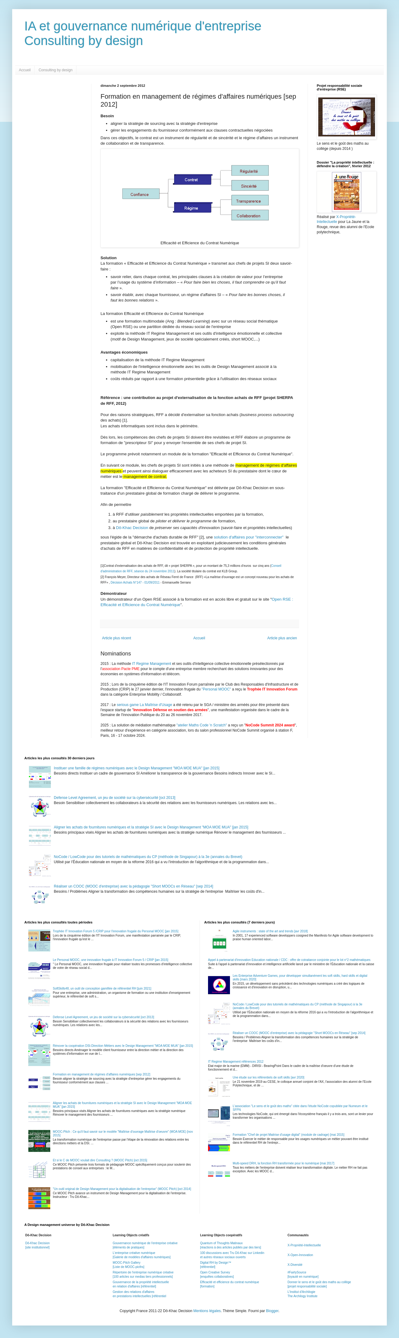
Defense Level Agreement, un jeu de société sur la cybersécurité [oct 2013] (114, 798)
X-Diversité (295, 1264)
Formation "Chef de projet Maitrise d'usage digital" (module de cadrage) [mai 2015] (288, 1134)
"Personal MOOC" (216, 689)
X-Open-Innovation (300, 1255)
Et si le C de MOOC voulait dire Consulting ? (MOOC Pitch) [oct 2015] (100, 1160)
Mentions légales (207, 1311)
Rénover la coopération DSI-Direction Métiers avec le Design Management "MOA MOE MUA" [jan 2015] (123, 1045)
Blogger (272, 1311)
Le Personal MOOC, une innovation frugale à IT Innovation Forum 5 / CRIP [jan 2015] (110, 960)
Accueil (25, 70)
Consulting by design (55, 70)
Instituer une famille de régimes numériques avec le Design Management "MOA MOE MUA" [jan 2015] (136, 768)
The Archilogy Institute (302, 1296)
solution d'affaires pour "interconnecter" (249, 537)
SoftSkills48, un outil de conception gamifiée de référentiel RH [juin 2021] (102, 988)
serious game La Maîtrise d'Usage (144, 705)
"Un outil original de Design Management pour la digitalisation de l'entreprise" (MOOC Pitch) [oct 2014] (122, 1189)
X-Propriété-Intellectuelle (304, 1245)
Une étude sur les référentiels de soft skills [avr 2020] (268, 1077)
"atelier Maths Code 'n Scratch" (202, 725)
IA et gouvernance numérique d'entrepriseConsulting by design (143, 33)
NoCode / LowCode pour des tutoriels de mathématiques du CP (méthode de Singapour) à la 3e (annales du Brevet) (148, 857)
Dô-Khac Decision (132, 527)
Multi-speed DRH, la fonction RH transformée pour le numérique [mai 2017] (283, 1163)
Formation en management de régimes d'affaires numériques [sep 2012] (101, 1074)
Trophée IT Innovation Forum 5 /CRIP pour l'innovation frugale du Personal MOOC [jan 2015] (115, 931)
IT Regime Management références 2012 (235, 1061)
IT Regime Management (152, 664)
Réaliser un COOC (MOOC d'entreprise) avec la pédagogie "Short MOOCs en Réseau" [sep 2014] (133, 886)
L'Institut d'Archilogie (301, 1292)
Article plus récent (116, 638)
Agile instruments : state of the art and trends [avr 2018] (270, 931)
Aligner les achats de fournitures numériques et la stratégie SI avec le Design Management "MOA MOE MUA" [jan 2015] (151, 827)
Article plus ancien (282, 638)
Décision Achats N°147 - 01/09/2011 (136, 582)
